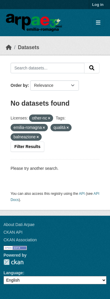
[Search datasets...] (47, 68)
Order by (19, 85)
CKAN (13, 262)
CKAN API (13, 232)
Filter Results (27, 146)
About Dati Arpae (19, 224)
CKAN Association (20, 239)
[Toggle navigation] (98, 23)
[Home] (9, 47)
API (82, 194)
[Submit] (91, 68)
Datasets (28, 47)
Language (13, 272)
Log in (98, 4)
